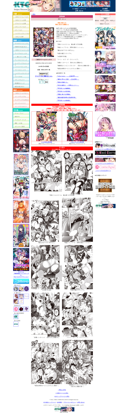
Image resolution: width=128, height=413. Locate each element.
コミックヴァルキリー (21, 106)
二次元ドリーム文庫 (20, 20)
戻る (34, 14)
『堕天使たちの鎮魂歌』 (63, 100)
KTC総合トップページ (79, 9)
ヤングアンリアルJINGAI (22, 100)
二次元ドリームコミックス (22, 50)
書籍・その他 (18, 123)
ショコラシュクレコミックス (22, 74)
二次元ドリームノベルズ (21, 17)
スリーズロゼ (18, 76)
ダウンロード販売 (20, 126)
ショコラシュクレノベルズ (22, 33)
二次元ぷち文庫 (19, 36)
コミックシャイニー (20, 103)
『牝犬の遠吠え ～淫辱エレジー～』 (67, 85)
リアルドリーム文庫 (20, 23)
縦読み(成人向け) (19, 86)
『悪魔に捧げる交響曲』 (63, 94)
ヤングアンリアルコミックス (22, 64)
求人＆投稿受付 (105, 10)
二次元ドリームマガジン (21, 93)
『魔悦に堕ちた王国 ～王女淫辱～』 (67, 79)
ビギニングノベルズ (20, 27)
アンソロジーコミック (21, 60)
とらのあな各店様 (46, 142)
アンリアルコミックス (21, 53)
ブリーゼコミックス (20, 70)
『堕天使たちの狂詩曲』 (63, 91)
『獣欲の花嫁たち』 (62, 82)
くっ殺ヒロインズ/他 (20, 56)
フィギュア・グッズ (20, 120)
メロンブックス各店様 (77, 142)
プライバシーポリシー (70, 402)
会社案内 (59, 402)
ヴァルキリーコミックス (21, 43)
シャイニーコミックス (21, 66)
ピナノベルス (18, 30)
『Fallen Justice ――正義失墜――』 (67, 76)
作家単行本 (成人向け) (21, 47)
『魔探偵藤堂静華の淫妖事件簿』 (66, 97)
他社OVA (17, 116)
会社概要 (105, 9)
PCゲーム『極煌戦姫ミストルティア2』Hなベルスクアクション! (21, 274)
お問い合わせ (79, 10)
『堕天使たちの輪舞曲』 (63, 88)
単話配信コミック (20, 83)
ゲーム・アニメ (19, 113)
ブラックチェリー (20, 80)
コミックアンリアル (20, 96)
